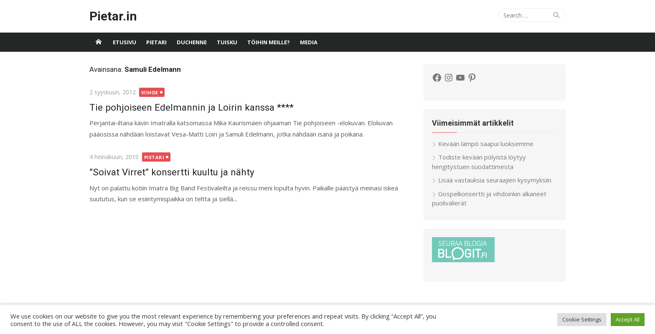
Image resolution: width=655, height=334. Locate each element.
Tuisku (227, 42)
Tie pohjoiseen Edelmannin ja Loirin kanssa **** (191, 107)
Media (308, 42)
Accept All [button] (628, 319)
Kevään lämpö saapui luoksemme (485, 143)
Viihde (149, 92)
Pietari (156, 42)
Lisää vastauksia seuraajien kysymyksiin (494, 180)
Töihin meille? (268, 42)
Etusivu (124, 42)
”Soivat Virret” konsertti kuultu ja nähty (171, 172)
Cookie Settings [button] (582, 319)
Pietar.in (113, 16)
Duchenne (192, 42)
